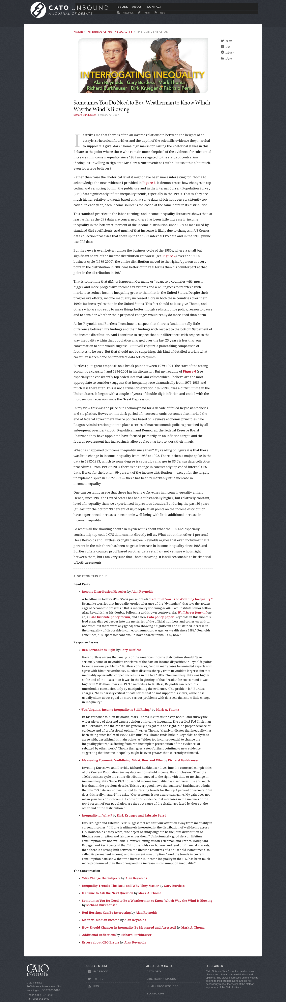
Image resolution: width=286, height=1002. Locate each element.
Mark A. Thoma (167, 709)
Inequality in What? (97, 815)
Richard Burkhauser (84, 115)
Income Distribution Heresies (104, 591)
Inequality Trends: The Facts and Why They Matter (120, 886)
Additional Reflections (99, 935)
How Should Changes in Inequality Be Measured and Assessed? (129, 927)
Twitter (143, 16)
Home (78, 31)
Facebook (125, 16)
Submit (229, 53)
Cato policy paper (160, 617)
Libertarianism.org (161, 979)
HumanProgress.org (163, 986)
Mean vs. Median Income (100, 920)
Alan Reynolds (142, 591)
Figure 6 (149, 182)
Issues (122, 9)
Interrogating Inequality (110, 31)
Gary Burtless (130, 650)
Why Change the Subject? (101, 878)
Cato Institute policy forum (109, 617)
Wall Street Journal (192, 612)
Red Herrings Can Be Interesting (106, 912)
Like (227, 47)
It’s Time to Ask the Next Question (107, 893)
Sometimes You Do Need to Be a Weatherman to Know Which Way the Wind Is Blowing (147, 900)
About (137, 9)
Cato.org (154, 971)
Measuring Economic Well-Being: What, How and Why (122, 760)
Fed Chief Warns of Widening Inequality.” (181, 599)
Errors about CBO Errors (100, 942)
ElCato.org (155, 993)
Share (228, 59)
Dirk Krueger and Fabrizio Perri (141, 815)
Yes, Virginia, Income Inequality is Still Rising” (116, 709)
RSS (159, 16)
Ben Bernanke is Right (98, 650)
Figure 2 (169, 256)
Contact (154, 9)
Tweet (228, 41)
